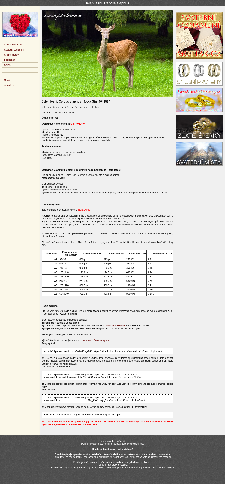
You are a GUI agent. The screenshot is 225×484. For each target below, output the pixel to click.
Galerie (8, 65)
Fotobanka (9, 60)
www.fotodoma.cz (115, 325)
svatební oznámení (100, 454)
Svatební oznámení (14, 49)
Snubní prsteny (12, 55)
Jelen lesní (9, 85)
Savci (7, 80)
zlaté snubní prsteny (124, 454)
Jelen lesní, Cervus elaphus (95, 340)
